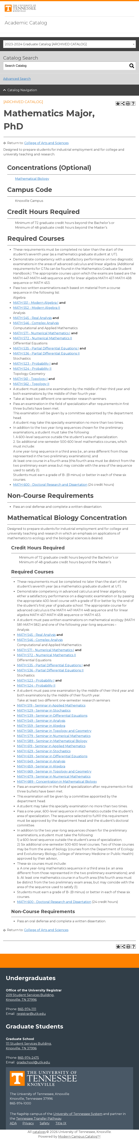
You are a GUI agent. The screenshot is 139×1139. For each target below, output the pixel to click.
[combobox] (69, 44)
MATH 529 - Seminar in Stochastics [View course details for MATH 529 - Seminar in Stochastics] (43, 710)
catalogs (39, 1132)
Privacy (28, 1123)
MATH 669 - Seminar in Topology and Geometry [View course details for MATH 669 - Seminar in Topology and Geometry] (54, 771)
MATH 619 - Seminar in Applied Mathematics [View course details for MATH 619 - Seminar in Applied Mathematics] (51, 746)
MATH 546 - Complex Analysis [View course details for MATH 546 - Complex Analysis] (36, 323)
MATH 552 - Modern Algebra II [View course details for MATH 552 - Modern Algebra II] (36, 308)
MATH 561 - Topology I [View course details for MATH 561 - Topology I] (30, 379)
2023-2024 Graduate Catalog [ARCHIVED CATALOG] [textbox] (46, 44)
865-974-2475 (28, 1058)
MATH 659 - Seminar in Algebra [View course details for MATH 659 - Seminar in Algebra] (41, 766)
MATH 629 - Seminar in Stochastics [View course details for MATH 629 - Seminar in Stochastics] (43, 751)
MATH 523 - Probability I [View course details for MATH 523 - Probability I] (32, 363)
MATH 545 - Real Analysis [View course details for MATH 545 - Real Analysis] (32, 318)
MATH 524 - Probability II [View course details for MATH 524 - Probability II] (32, 369)
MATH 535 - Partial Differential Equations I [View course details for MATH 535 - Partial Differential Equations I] (46, 348)
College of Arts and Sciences (46, 143)
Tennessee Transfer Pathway (38, 1118)
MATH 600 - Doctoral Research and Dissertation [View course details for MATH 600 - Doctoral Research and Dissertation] (50, 485)
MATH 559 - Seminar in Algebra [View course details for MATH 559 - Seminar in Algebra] (41, 726)
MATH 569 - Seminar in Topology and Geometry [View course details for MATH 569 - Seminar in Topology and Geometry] (54, 731)
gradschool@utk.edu (33, 1062)
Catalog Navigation (22, 90)
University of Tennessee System (77, 1114)
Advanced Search (17, 79)
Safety (45, 1123)
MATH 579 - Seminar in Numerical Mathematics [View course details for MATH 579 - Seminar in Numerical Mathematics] (53, 736)
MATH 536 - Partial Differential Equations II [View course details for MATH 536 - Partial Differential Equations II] (46, 353)
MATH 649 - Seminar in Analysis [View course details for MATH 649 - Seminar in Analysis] (41, 761)
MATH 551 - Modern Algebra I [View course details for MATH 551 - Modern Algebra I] (35, 303)
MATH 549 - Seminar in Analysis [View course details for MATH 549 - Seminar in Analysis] (41, 721)
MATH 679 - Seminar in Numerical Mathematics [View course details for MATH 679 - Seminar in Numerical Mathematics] (53, 776)
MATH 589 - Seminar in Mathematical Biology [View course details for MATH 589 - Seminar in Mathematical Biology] (52, 741)
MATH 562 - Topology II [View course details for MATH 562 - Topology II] (31, 384)
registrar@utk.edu (31, 1014)
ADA (13, 1123)
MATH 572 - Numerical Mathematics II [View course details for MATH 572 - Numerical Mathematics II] (42, 338)
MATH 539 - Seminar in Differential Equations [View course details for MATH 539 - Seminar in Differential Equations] (52, 715)
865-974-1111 (27, 1009)
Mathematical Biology (32, 179)
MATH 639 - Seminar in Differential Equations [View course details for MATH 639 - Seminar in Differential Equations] (52, 756)
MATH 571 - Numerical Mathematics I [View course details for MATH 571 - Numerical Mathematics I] (41, 333)
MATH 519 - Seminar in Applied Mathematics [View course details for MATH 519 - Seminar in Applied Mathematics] (51, 705)
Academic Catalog (26, 23)
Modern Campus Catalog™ (79, 1136)
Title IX (60, 1123)
